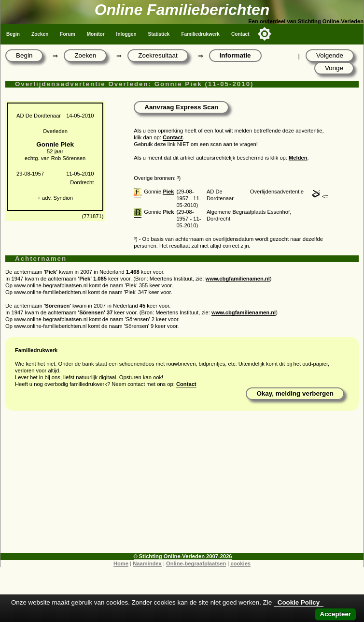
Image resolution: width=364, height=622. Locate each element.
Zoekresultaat (157, 55)
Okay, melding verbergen (295, 393)
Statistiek (159, 34)
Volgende (329, 55)
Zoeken (39, 34)
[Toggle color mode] (264, 34)
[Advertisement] (182, 485)
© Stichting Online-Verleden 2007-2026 (183, 556)
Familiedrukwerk (200, 34)
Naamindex (147, 563)
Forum (67, 34)
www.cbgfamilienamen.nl (238, 278)
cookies (240, 563)
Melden (298, 158)
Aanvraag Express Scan (181, 107)
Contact (240, 34)
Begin (13, 34)
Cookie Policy (299, 602)
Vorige (334, 68)
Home (120, 563)
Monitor (96, 34)
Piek (168, 191)
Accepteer (335, 614)
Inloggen (126, 34)
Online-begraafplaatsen (196, 563)
